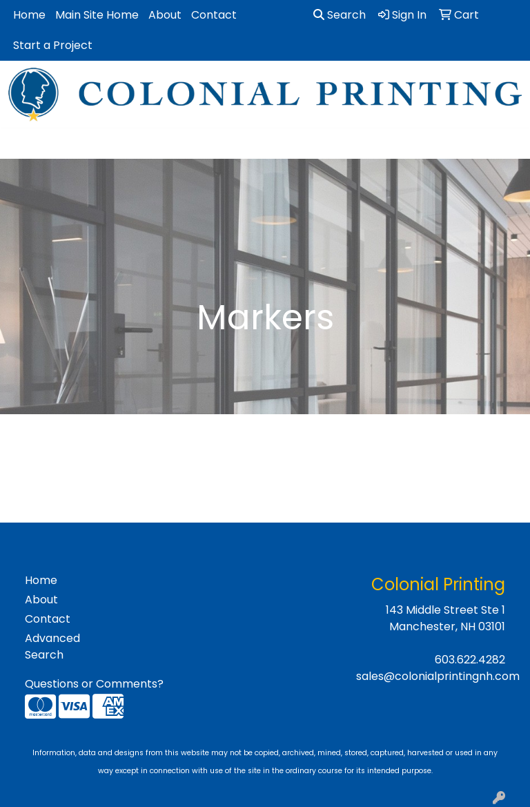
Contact (214, 15)
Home (29, 15)
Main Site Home (97, 15)
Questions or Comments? (94, 684)
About (164, 15)
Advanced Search (52, 646)
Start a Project (52, 45)
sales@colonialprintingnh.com (438, 676)
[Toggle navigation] (21, 143)
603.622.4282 (470, 660)
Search (339, 15)
